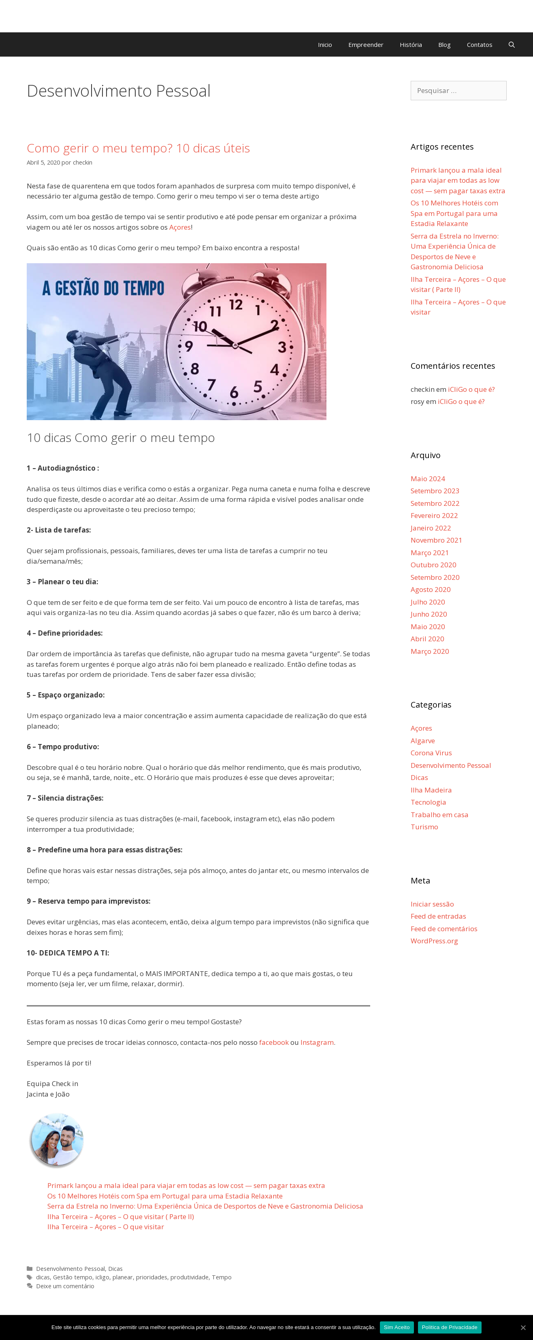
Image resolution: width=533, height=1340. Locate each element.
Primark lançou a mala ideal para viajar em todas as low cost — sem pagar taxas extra (186, 1185)
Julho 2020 (428, 602)
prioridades (151, 1277)
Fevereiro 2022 (434, 515)
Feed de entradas (438, 916)
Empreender (366, 44)
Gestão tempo (72, 1277)
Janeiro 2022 (431, 528)
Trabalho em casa (440, 814)
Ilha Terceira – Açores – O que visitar (105, 1226)
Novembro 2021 (437, 540)
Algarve (423, 740)
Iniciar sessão (432, 904)
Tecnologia (428, 802)
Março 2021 (430, 552)
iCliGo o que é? (471, 389)
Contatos (479, 44)
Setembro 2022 (435, 503)
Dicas (115, 1268)
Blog (444, 44)
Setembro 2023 (435, 490)
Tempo (222, 1277)
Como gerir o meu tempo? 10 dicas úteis (138, 147)
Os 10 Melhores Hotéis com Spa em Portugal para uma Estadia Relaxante (165, 1196)
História (411, 44)
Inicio (325, 44)
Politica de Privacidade (450, 1327)
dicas (43, 1277)
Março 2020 (430, 651)
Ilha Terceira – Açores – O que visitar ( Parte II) (120, 1216)
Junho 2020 (429, 614)
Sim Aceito (397, 1327)
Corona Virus (431, 752)
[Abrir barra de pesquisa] (512, 44)
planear (123, 1277)
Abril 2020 (427, 638)
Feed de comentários (444, 928)
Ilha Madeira (431, 790)
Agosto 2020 (431, 589)
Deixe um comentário (65, 1286)
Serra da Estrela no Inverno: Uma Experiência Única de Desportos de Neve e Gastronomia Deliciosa (205, 1206)
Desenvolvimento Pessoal (70, 1268)
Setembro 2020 (435, 577)
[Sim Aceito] (523, 1327)
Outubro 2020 (433, 564)
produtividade (190, 1277)
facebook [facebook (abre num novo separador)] (274, 1042)
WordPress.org (434, 940)
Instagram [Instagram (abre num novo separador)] (317, 1042)
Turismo (424, 826)
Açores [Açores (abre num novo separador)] (180, 227)
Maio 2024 (428, 478)
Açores (421, 728)
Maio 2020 (428, 626)
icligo (102, 1277)
